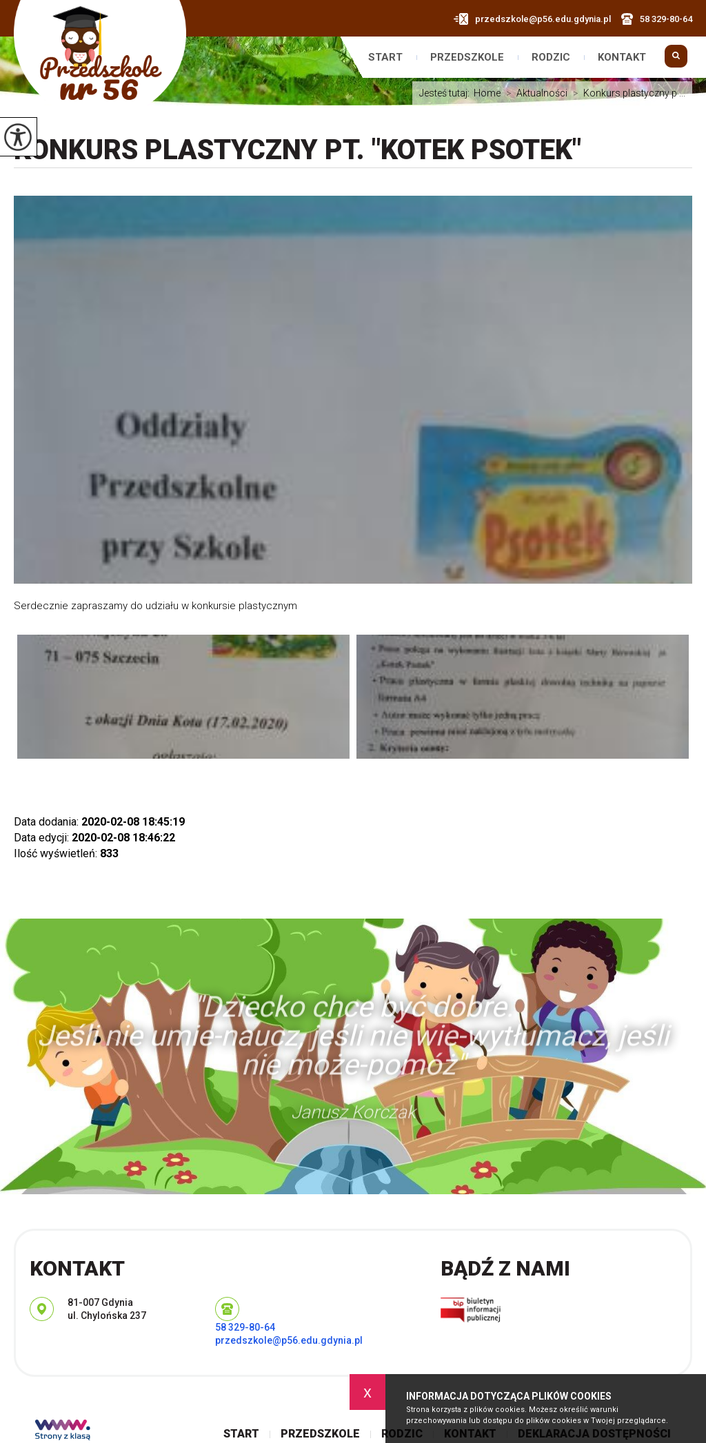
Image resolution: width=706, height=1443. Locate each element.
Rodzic (551, 57)
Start (385, 57)
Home (487, 93)
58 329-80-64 (656, 19)
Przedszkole (467, 57)
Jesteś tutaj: (446, 93)
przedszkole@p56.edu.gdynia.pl (532, 19)
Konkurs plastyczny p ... (626, 93)
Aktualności (534, 93)
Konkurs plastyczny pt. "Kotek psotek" (297, 150)
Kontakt (622, 57)
